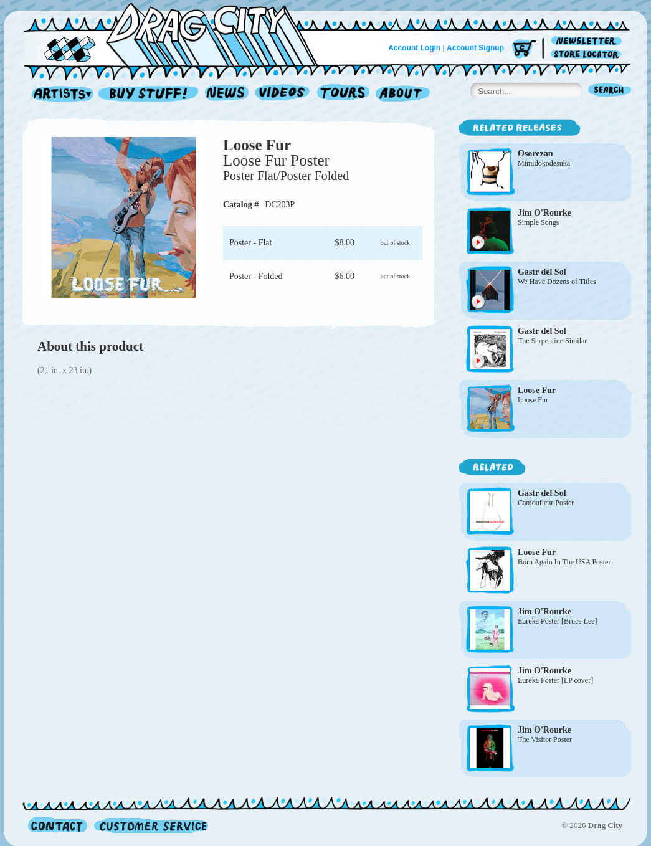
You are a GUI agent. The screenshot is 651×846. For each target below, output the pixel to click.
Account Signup (475, 48)
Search (610, 91)
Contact (57, 825)
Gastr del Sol (542, 272)
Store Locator (588, 54)
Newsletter (588, 41)
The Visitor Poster (545, 739)
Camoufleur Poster (546, 502)
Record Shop (149, 94)
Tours (343, 94)
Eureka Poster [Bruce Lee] (557, 621)
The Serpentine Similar (552, 340)
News (227, 94)
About (403, 94)
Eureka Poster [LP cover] (555, 680)
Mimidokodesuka (544, 163)
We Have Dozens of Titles (557, 281)
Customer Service (150, 825)
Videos (283, 94)
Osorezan (535, 153)
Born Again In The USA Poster (564, 562)
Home (178, 33)
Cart (523, 49)
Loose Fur (257, 144)
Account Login (414, 48)
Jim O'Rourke (544, 212)
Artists (59, 94)
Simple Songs (538, 222)
